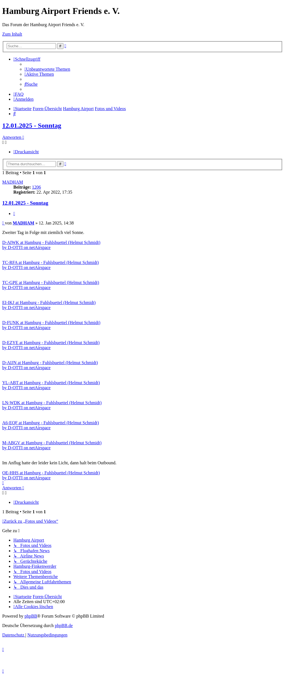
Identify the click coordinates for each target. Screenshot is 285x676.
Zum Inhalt (12, 34)
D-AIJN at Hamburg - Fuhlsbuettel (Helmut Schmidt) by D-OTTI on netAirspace (50, 365)
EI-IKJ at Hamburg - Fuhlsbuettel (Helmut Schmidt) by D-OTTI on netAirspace (49, 305)
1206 (36, 187)
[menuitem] (47, 69)
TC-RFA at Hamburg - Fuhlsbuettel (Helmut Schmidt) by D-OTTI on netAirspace (50, 265)
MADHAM (12, 182)
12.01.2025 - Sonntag (31, 125)
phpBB (30, 616)
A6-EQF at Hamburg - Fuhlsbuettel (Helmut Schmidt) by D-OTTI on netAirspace (50, 425)
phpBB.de (64, 625)
